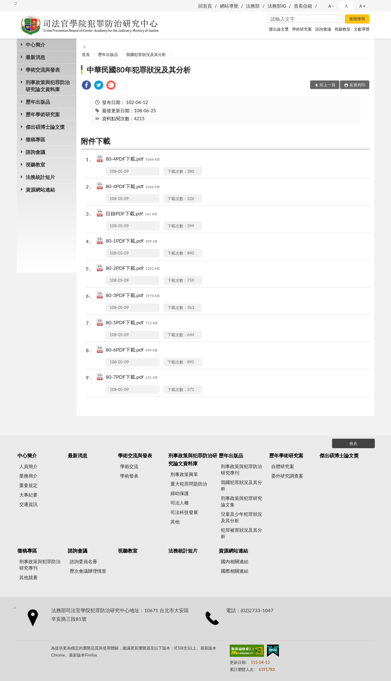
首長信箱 (303, 6)
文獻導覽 (362, 29)
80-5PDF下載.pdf (132, 322)
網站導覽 (229, 6)
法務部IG (277, 6)
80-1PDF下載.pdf (132, 241)
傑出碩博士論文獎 (45, 127)
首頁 (86, 54)
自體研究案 (282, 466)
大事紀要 (28, 494)
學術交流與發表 (43, 70)
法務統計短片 (40, 177)
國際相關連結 (234, 571)
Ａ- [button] (330, 6)
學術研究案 (302, 29)
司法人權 (179, 502)
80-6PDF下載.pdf (132, 350)
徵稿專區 (35, 139)
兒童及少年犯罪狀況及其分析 (241, 517)
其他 (175, 521)
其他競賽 (28, 577)
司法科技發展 (184, 512)
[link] (86, 85)
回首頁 (205, 6)
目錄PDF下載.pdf (131, 214)
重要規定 (28, 485)
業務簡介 (28, 475)
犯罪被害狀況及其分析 (241, 533)
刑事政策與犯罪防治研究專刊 (241, 469)
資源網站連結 (40, 189)
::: (15, 3)
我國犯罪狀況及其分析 (146, 54)
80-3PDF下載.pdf (133, 295)
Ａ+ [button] (362, 6)
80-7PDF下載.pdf (132, 377)
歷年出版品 (38, 102)
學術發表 (129, 475)
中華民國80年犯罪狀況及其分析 (139, 69)
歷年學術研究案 (43, 114)
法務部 (253, 6)
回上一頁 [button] (327, 84)
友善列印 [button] (357, 84)
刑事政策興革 (184, 474)
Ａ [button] (346, 6)
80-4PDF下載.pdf (133, 159)
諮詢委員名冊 (83, 561)
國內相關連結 (234, 561)
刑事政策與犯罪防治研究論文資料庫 (48, 85)
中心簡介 (35, 44)
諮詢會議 (323, 29)
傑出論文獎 (279, 29)
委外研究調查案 (287, 475)
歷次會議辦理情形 (88, 571)
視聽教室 (342, 29)
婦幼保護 (179, 493)
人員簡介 (28, 466)
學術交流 (129, 466)
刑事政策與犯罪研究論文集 (241, 501)
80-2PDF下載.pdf (133, 268)
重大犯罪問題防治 (188, 483)
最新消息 (35, 57)
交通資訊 (28, 504)
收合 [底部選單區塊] (353, 443)
